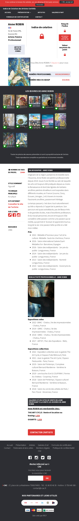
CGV (39, 451)
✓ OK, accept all (67, 2)
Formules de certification (17, 17)
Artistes (41, 12)
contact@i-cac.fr (39, 488)
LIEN (37, 415)
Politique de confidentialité (63, 448)
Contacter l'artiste (41, 432)
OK (47, 478)
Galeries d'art (58, 12)
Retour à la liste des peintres (64, 37)
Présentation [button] (24, 12)
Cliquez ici (55, 62)
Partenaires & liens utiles (23, 448)
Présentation (21, 445)
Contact (38, 17)
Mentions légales (43, 448)
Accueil (8, 12)
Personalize (39, 4)
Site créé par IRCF (39, 515)
